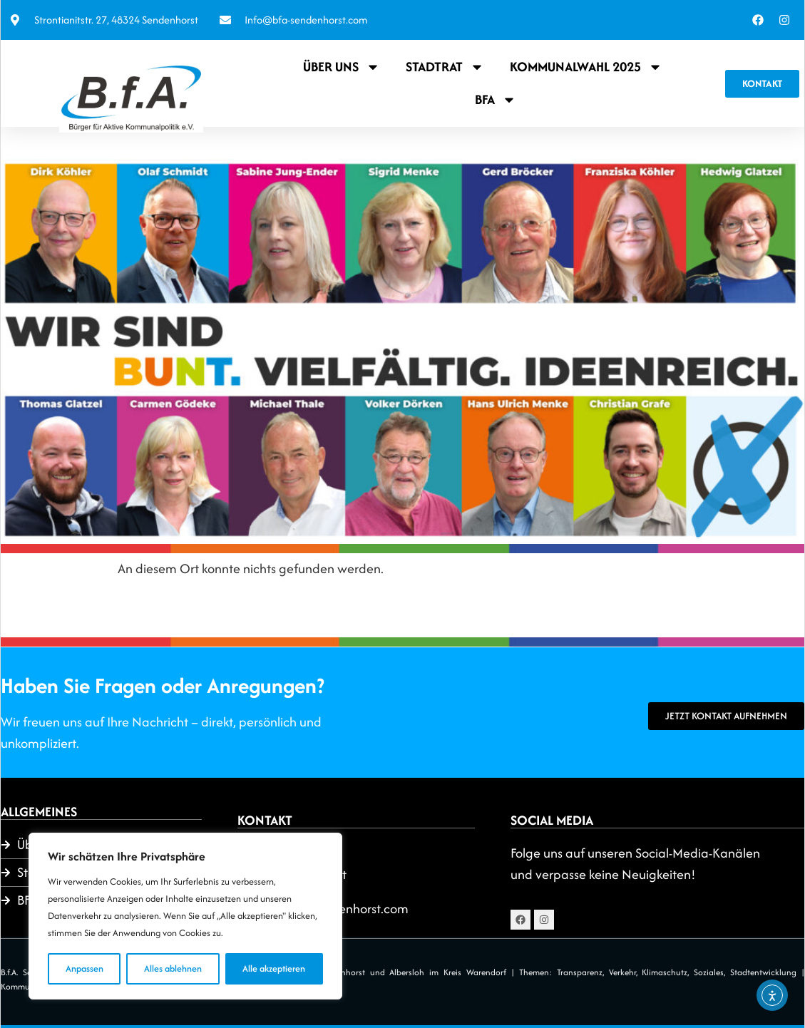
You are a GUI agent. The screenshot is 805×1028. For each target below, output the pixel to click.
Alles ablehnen (173, 968)
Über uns (341, 67)
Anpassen (84, 968)
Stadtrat (445, 67)
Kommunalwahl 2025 (586, 67)
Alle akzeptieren (273, 968)
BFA (495, 100)
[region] (185, 916)
